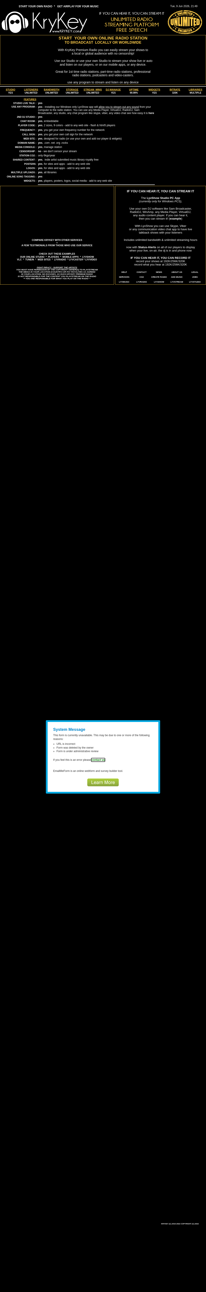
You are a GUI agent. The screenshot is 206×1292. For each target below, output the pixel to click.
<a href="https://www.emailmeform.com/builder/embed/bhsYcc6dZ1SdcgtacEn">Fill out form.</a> (103, 753)
